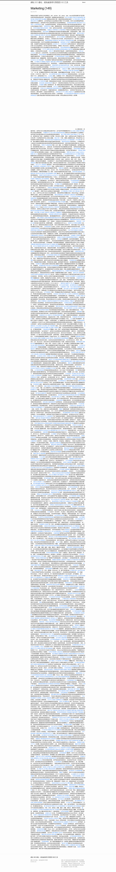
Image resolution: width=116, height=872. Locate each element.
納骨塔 (70, 223)
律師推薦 (43, 453)
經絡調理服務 (64, 338)
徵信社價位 (71, 689)
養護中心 (76, 237)
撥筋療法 (67, 529)
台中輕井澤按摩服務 (43, 809)
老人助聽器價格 (59, 526)
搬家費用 (37, 618)
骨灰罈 (67, 276)
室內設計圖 (60, 473)
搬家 (55, 694)
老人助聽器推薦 (48, 88)
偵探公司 (50, 494)
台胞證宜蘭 (78, 251)
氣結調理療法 (55, 501)
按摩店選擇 (36, 279)
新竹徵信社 (61, 799)
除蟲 (35, 256)
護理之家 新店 (59, 306)
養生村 (43, 173)
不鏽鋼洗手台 (46, 132)
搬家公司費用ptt (42, 301)
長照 (60, 294)
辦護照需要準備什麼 (53, 217)
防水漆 (34, 437)
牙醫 (65, 134)
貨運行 (71, 547)
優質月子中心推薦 (35, 648)
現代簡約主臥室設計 (65, 797)
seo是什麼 (48, 338)
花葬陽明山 (36, 758)
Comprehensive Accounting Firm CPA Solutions (67, 67)
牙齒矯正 (48, 61)
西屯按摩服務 (49, 173)
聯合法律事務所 (68, 308)
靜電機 (41, 265)
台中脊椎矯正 (42, 540)
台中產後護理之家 (70, 806)
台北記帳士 (45, 326)
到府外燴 (74, 171)
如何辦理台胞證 (75, 528)
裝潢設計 (69, 437)
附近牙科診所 (39, 382)
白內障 (72, 412)
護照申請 (63, 283)
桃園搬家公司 (40, 407)
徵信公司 (59, 396)
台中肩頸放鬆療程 (77, 611)
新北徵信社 (72, 770)
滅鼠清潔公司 (80, 22)
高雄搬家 (41, 524)
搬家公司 (34, 389)
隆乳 (78, 572)
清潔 (38, 180)
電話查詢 (63, 747)
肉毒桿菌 (45, 432)
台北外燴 (75, 308)
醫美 (69, 783)
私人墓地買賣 (78, 405)
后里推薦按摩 (63, 753)
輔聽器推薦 (41, 815)
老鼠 (47, 35)
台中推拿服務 (51, 201)
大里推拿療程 (67, 668)
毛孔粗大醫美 (34, 345)
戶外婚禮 (63, 201)
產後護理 (52, 442)
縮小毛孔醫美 (68, 17)
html (46, 664)
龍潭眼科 (45, 207)
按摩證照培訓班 (58, 214)
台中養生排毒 (37, 205)
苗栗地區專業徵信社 (45, 618)
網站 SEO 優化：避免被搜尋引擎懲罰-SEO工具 (49, 2)
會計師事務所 (78, 800)
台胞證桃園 (68, 40)
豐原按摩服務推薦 (65, 47)
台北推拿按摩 (41, 354)
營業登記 (79, 836)
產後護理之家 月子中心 (55, 747)
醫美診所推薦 (44, 28)
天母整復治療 (72, 260)
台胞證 (77, 131)
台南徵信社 (72, 719)
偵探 (53, 832)
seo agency (67, 465)
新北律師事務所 (79, 17)
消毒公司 (82, 295)
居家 (34, 481)
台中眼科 (68, 42)
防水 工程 (51, 634)
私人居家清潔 (55, 207)
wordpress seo (34, 60)
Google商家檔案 (75, 180)
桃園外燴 (76, 93)
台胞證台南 (37, 545)
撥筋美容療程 (81, 380)
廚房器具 (49, 834)
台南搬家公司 (66, 822)
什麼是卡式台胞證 (77, 425)
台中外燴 (58, 637)
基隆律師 (78, 336)
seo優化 (50, 76)
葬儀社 (65, 669)
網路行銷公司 (36, 453)
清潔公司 (43, 35)
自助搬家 (66, 795)
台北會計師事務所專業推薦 (61, 536)
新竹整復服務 (55, 545)
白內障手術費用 (70, 749)
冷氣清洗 (47, 212)
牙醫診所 (72, 301)
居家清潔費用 (77, 148)
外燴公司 (37, 207)
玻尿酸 (82, 756)
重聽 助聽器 (81, 154)
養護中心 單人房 (78, 134)
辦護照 (52, 246)
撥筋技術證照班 (66, 141)
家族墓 (71, 302)
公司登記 (44, 698)
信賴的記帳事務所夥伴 (66, 361)
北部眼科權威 (56, 423)
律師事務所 (79, 341)
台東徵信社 (41, 235)
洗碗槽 (78, 496)
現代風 (41, 758)
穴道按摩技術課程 (76, 437)
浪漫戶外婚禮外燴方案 (56, 139)
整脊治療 (54, 834)
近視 (80, 51)
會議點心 (33, 508)
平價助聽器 (81, 712)
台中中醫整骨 (65, 660)
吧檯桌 (53, 621)
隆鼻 (49, 35)
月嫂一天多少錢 (71, 287)
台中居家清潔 (41, 81)
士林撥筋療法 (43, 166)
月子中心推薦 (78, 719)
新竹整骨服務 (47, 478)
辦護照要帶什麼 (56, 65)
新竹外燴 (47, 139)
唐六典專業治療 (53, 74)
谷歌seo (78, 350)
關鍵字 (61, 409)
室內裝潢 (81, 554)
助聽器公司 (51, 730)
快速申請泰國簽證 (39, 274)
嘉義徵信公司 (55, 717)
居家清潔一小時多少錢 (45, 621)
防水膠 (43, 831)
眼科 (70, 490)
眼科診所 (51, 536)
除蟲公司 (49, 244)
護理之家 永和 (45, 485)
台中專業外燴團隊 (77, 223)
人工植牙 (68, 294)
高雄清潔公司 (66, 579)
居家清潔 (58, 92)
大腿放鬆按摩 (46, 329)
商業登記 (67, 301)
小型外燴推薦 (80, 506)
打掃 (69, 230)
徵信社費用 (46, 31)
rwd (80, 517)
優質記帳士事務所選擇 (57, 61)
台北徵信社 (40, 356)
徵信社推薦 (69, 765)
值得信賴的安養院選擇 (76, 207)
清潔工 (83, 251)
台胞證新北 (52, 212)
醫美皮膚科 (69, 724)
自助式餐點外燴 (38, 423)
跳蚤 (72, 504)
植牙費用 (60, 395)
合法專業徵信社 (62, 380)
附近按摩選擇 (52, 620)
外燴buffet (57, 749)
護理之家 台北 (73, 465)
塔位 (80, 366)
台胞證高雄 (66, 194)
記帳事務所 (72, 691)
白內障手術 (41, 517)
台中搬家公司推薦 (62, 636)
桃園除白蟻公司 (66, 359)
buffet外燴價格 (63, 605)
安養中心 (49, 166)
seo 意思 (73, 131)
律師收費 (57, 797)
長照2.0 (44, 145)
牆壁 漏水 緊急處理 (41, 418)
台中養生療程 (76, 19)
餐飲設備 (66, 448)
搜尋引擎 (35, 21)
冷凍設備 (35, 354)
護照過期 (53, 430)
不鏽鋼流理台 (38, 178)
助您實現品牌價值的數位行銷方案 (64, 49)
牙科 (50, 474)
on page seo (69, 802)
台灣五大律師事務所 (46, 756)
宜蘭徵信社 (82, 588)
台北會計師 (82, 93)
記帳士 (53, 660)
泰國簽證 (79, 267)
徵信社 (50, 359)
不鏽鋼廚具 (59, 212)
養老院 (69, 669)
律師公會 (63, 740)
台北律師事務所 (61, 806)
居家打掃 (63, 294)
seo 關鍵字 (54, 434)
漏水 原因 (50, 77)
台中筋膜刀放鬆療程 (64, 469)
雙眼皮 (38, 494)
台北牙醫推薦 (63, 386)
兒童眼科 (56, 327)
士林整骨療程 (72, 598)
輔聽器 (43, 61)
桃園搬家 (71, 458)
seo (71, 318)
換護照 (41, 175)
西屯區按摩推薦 (70, 395)
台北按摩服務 (81, 393)
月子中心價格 (64, 92)
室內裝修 (82, 131)
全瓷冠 (32, 274)
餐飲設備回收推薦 (38, 416)
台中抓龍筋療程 (55, 265)
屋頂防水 (52, 49)
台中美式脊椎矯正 (55, 386)
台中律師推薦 (70, 139)
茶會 (60, 217)
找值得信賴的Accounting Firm (51, 175)
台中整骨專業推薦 (59, 56)
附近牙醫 (36, 212)
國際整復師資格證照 (75, 219)
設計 (50, 660)
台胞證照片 (63, 287)
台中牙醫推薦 (75, 526)
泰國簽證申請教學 (58, 669)
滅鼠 (56, 194)
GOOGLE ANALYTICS (60, 765)
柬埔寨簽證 (34, 95)
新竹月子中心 (74, 822)
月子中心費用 (46, 49)
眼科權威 (58, 201)
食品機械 (44, 19)
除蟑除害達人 (79, 673)
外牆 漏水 (55, 294)
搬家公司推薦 (36, 629)
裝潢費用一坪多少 (39, 646)
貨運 (52, 694)
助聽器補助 (80, 347)
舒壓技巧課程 (70, 134)
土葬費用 (80, 308)
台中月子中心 (54, 490)
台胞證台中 (65, 68)
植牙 (77, 366)
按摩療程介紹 (59, 699)
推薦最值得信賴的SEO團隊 (60, 187)
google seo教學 (66, 717)
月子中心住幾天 (51, 699)
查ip (65, 724)
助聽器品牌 (68, 423)
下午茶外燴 (73, 196)
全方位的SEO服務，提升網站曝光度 (68, 285)
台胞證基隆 (49, 145)
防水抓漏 (62, 607)
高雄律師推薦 (67, 379)
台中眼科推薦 (78, 662)
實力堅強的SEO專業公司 (50, 806)
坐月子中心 (39, 164)
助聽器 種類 (72, 788)
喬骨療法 (77, 625)
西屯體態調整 (66, 412)
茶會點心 (51, 669)
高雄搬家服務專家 (71, 22)
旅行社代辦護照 (61, 37)
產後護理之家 (42, 675)
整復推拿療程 (48, 423)
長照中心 (74, 490)
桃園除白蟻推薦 (56, 559)
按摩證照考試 (47, 26)
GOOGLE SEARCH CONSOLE (38, 368)
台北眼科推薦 (70, 386)
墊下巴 (45, 416)
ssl (83, 683)
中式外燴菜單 (52, 597)
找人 (53, 797)
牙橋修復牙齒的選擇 (72, 712)
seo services (54, 726)
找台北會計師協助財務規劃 (57, 132)
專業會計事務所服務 (63, 490)
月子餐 (45, 531)
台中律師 (42, 212)
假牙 (33, 191)
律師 (44, 265)
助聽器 (69, 559)
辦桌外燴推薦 (42, 54)
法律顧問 (60, 726)
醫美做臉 (74, 627)
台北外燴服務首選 (74, 666)
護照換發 (63, 42)
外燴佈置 (71, 448)
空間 (78, 317)
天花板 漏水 (76, 565)
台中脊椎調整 (72, 496)
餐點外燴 (44, 834)
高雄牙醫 (73, 538)
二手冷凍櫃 (78, 139)
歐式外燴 (54, 396)
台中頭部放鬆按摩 (69, 93)
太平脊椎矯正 (47, 292)
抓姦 (40, 602)
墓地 (64, 395)
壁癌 (58, 474)
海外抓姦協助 (49, 648)
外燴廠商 (41, 84)
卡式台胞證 (39, 326)
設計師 (35, 407)
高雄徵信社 (55, 40)
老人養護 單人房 (49, 315)
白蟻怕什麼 (47, 526)
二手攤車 (66, 271)
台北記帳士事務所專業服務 (71, 586)
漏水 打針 (50, 710)
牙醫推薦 (33, 244)
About (83, 2)
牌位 (70, 538)
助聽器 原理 (57, 255)
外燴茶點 (82, 67)
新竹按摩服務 (45, 178)
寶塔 (32, 664)
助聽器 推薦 (55, 244)
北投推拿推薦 (40, 829)
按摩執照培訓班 (68, 526)
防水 (67, 740)
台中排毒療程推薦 (68, 154)
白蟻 (72, 423)
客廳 (40, 60)
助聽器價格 (36, 588)
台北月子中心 (64, 430)
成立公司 (50, 733)
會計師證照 (62, 40)
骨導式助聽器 (36, 28)
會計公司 (58, 430)
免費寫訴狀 (49, 584)
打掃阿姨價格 (70, 680)
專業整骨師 (58, 246)
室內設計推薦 (74, 352)
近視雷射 (68, 747)
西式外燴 (76, 248)
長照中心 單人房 (51, 531)
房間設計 (50, 187)
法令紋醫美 (72, 276)
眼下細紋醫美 (51, 326)
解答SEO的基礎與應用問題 (38, 210)
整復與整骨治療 (65, 65)
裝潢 (61, 717)
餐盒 (47, 769)
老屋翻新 (58, 740)
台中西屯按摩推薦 (73, 487)
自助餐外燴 (79, 196)
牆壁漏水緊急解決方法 (58, 271)
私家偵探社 (59, 531)
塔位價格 (51, 327)
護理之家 (79, 33)
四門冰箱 (52, 67)
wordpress (33, 388)
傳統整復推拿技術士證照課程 (48, 738)
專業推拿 (44, 164)
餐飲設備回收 (38, 570)
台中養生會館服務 (73, 288)
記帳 (74, 17)
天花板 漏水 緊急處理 (73, 70)
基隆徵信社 (61, 575)
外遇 (33, 343)
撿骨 (66, 74)
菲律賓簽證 (36, 384)
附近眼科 (74, 506)
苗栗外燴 (69, 152)
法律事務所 (39, 485)
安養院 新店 (47, 274)
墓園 (72, 40)
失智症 (42, 88)
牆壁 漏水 (33, 382)
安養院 (48, 356)
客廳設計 (49, 29)
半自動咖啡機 (78, 770)
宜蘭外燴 (61, 168)
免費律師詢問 (72, 784)
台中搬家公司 (38, 61)
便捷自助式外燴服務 (56, 451)
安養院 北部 (72, 191)
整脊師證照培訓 (73, 575)
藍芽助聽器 (57, 683)
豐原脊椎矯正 (41, 345)
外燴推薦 (51, 214)
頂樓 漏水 (77, 191)
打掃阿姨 (65, 70)
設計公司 (75, 154)
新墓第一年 (52, 607)
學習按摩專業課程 (74, 271)
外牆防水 (78, 58)
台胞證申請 (79, 278)
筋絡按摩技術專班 (58, 88)
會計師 (66, 786)
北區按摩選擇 (41, 310)
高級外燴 (77, 845)
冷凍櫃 (73, 379)
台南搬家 (73, 235)
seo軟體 (46, 524)
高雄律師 (49, 698)
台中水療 (53, 356)
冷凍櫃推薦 (72, 845)
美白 (32, 77)
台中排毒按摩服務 (57, 359)
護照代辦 (76, 395)
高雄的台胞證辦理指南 (68, 237)
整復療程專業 (48, 815)
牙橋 (75, 680)
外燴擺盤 (43, 338)
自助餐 (74, 644)
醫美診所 (34, 377)
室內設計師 (39, 173)
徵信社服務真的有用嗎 (76, 189)
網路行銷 (70, 363)
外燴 (61, 184)
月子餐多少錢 (63, 639)
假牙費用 (65, 735)
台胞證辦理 (36, 166)
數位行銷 (57, 138)
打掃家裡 (66, 56)
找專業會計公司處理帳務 (59, 29)
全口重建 (57, 184)
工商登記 (71, 405)
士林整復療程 (63, 44)
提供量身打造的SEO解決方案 (49, 735)
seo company (54, 499)
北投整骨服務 (45, 841)
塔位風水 (65, 653)
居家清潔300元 (79, 386)
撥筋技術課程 (52, 769)
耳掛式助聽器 (74, 230)
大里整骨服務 (74, 182)
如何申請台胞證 (77, 593)
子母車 (67, 474)
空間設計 (52, 504)
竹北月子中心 (39, 467)
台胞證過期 (36, 77)
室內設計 (64, 139)
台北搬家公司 (74, 774)
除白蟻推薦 (78, 287)
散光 (62, 134)
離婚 (83, 662)
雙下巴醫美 (77, 689)
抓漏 (79, 519)
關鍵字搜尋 (37, 565)
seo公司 (55, 86)
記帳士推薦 (47, 386)
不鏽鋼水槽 (47, 577)
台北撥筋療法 (38, 375)
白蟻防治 (59, 237)
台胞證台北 (78, 361)
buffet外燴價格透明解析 (52, 552)
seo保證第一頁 (69, 373)
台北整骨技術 (75, 294)
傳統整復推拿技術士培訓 (37, 556)
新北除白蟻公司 (76, 228)
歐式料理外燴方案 (59, 515)
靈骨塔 (50, 207)
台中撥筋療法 (64, 191)
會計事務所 (55, 653)
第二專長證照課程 (56, 338)
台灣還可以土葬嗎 (51, 767)
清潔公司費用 (61, 74)
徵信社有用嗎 (56, 584)
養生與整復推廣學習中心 (48, 676)
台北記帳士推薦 (36, 338)
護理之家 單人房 (46, 246)
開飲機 (42, 629)
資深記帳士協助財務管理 (45, 83)
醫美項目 (57, 621)
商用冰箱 (43, 483)
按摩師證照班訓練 (49, 517)
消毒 (67, 547)
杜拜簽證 (59, 239)
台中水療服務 (69, 460)
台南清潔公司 (55, 44)
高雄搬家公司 (49, 368)
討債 (32, 279)
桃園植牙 (38, 738)
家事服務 (79, 311)
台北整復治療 (36, 35)
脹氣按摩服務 (49, 40)
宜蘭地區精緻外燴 (43, 683)
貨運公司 (70, 735)
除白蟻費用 (60, 465)
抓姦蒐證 (79, 171)
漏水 (33, 375)
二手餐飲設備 (65, 598)
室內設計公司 (54, 618)
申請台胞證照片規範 (63, 691)
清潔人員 (54, 473)
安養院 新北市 (34, 81)
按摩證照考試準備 (76, 375)
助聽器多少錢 (34, 458)
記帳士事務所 (40, 217)
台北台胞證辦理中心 (48, 467)
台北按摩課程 (58, 761)
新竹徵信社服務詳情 (41, 393)
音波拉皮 (78, 155)
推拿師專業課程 (44, 77)
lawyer (73, 152)
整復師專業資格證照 (41, 244)
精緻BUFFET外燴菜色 (59, 301)
